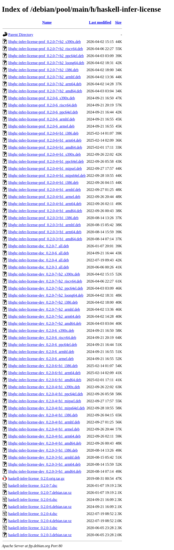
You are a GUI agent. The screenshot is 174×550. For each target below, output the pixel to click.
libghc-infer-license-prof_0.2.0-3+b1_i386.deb (43, 218)
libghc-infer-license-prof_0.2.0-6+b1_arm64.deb (44, 140)
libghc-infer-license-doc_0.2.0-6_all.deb (38, 253)
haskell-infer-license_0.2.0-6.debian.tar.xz (39, 507)
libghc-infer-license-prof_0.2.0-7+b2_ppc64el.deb (46, 56)
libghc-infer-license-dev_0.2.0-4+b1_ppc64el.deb (45, 394)
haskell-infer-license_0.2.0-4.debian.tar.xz (39, 521)
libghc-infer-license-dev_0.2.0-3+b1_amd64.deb (44, 471)
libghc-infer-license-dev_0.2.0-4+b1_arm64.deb (44, 436)
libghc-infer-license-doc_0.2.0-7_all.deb (38, 246)
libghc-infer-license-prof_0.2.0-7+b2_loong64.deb (46, 63)
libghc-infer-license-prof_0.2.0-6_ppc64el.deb (43, 112)
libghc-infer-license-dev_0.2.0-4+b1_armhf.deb (44, 422)
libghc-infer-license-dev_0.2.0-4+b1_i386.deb (43, 415)
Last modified (100, 22)
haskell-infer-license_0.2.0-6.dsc (32, 500)
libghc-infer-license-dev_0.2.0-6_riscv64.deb (42, 338)
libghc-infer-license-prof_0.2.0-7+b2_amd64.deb (45, 91)
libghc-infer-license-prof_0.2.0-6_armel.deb (41, 126)
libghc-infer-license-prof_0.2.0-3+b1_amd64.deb (45, 239)
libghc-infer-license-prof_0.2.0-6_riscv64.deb (42, 105)
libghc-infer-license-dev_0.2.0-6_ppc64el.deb (42, 345)
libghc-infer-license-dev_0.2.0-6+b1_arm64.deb (44, 373)
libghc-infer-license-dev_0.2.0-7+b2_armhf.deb (44, 309)
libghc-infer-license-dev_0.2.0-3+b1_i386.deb (43, 450)
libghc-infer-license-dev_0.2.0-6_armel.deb (41, 359)
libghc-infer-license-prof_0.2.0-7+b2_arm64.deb (44, 84)
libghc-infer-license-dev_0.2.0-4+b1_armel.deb (43, 429)
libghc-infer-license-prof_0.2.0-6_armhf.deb (41, 119)
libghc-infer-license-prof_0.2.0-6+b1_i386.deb (43, 133)
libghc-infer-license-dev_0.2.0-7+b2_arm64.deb (44, 316)
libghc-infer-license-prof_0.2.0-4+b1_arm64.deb (44, 204)
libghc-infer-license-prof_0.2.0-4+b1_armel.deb (44, 197)
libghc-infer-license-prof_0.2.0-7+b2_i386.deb (43, 70)
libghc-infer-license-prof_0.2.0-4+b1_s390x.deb (44, 154)
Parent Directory (20, 35)
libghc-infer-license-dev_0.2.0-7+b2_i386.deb (43, 302)
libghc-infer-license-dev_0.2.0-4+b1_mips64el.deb (46, 408)
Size (118, 22)
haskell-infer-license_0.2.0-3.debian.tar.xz (39, 535)
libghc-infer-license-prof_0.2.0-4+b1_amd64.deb (45, 211)
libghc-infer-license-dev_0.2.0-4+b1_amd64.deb (44, 443)
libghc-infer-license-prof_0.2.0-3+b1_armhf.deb (44, 225)
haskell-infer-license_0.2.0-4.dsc (32, 514)
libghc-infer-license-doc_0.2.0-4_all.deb (38, 260)
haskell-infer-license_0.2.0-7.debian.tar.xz (39, 493)
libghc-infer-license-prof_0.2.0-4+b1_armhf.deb (44, 190)
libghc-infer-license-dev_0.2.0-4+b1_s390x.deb (44, 387)
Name (47, 22)
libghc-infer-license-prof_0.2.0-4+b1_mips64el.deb (47, 176)
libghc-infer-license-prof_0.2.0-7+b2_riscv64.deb (45, 49)
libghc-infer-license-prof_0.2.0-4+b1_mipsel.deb (45, 168)
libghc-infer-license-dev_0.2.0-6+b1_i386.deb (43, 366)
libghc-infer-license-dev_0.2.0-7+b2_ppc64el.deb (45, 288)
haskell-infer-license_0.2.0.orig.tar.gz (36, 478)
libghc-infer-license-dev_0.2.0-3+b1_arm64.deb (44, 464)
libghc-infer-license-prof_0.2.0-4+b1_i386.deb (43, 183)
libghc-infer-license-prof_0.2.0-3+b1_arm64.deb (44, 232)
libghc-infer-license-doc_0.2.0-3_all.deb (38, 267)
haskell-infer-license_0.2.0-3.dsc (32, 528)
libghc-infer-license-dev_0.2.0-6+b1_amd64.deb (44, 380)
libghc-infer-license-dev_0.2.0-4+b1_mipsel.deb (44, 401)
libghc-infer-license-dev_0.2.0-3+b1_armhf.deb (44, 457)
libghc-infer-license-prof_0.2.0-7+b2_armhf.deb (44, 77)
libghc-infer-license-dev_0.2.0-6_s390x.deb (41, 331)
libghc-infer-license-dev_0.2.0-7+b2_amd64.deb (44, 323)
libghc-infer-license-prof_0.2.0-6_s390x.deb (41, 98)
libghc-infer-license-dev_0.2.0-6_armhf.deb (41, 352)
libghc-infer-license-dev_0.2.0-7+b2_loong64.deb (45, 295)
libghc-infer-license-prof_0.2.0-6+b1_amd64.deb (45, 147)
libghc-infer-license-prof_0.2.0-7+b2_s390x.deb (44, 42)
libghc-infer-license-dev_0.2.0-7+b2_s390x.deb (44, 274)
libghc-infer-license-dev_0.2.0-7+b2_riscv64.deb (45, 281)
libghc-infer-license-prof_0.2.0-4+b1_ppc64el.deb (46, 161)
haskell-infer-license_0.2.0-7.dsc (32, 486)
